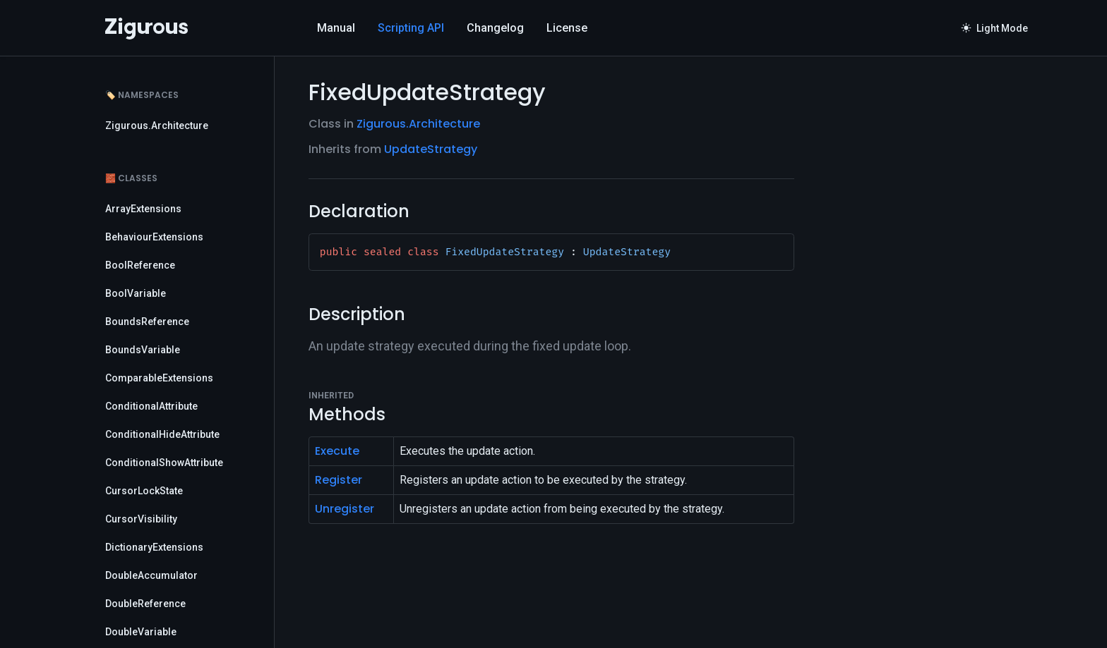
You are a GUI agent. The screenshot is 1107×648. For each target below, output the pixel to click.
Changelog (495, 28)
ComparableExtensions (159, 378)
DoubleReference (145, 603)
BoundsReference (147, 321)
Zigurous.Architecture (156, 125)
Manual (336, 28)
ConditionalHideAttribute (162, 434)
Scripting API (411, 28)
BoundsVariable (142, 349)
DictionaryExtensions (154, 547)
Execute (337, 451)
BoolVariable (135, 293)
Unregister (344, 509)
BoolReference (140, 265)
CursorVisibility (141, 519)
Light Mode (995, 28)
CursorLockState (144, 490)
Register (338, 480)
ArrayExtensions (143, 208)
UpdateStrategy (430, 149)
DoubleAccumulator (151, 575)
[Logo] (146, 28)
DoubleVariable (140, 631)
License (566, 28)
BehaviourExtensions (154, 237)
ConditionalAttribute (151, 406)
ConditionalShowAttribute (164, 462)
